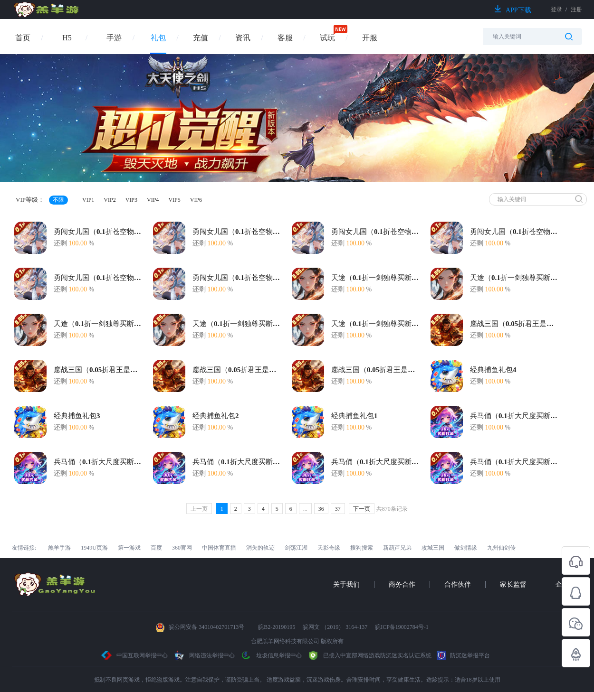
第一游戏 (129, 547)
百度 (156, 547)
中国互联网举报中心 (134, 655)
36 (321, 508)
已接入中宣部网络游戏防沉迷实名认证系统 (369, 655)
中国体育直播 (219, 547)
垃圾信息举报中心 (271, 655)
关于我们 (346, 584)
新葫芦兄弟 (397, 547)
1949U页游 (94, 547)
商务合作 (402, 584)
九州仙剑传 (501, 547)
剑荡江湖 (296, 547)
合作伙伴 (457, 584)
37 (338, 508)
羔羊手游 (59, 547)
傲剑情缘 (465, 547)
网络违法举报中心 (204, 655)
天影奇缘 (328, 547)
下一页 (361, 508)
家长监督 (513, 584)
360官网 (182, 547)
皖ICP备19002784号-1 (402, 627)
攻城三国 (433, 547)
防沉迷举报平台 (463, 655)
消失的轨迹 (260, 547)
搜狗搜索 (361, 547)
